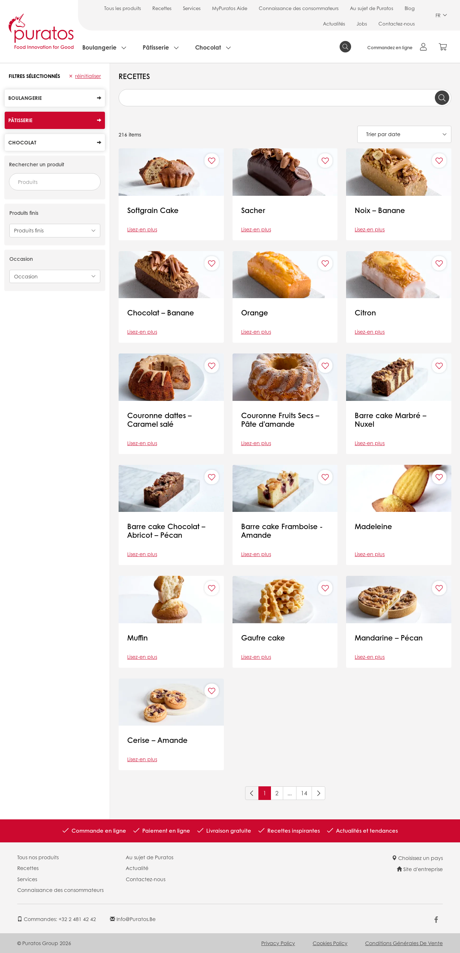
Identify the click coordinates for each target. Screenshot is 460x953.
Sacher (253, 210)
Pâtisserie (156, 47)
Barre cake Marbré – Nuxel (390, 419)
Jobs (361, 23)
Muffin (137, 638)
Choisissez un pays (417, 857)
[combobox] (55, 181)
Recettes (161, 8)
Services (192, 8)
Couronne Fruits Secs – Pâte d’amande (280, 419)
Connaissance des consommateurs (299, 8)
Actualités (334, 23)
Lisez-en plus (142, 229)
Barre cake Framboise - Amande (282, 530)
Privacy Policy (278, 943)
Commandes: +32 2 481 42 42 (56, 918)
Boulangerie (99, 47)
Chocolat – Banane (160, 312)
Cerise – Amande (157, 740)
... (290, 793)
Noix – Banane (380, 210)
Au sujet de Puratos (371, 8)
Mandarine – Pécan (389, 638)
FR (441, 15)
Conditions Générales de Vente (404, 943)
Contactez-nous (396, 23)
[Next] (318, 793)
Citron (365, 312)
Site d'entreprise (420, 869)
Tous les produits (122, 8)
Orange (254, 312)
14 (304, 793)
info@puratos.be (133, 918)
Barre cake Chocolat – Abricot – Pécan (166, 530)
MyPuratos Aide (229, 8)
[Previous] (252, 793)
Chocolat (208, 47)
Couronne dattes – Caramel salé (159, 419)
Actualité (137, 867)
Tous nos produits (38, 857)
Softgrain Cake (153, 210)
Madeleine (373, 526)
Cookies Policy (330, 943)
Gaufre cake (263, 638)
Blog (410, 8)
